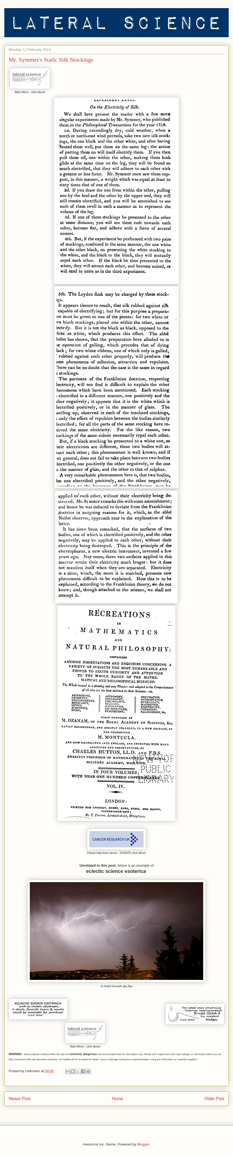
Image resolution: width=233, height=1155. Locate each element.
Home (117, 1098)
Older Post (214, 1098)
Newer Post (20, 1098)
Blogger (143, 1144)
